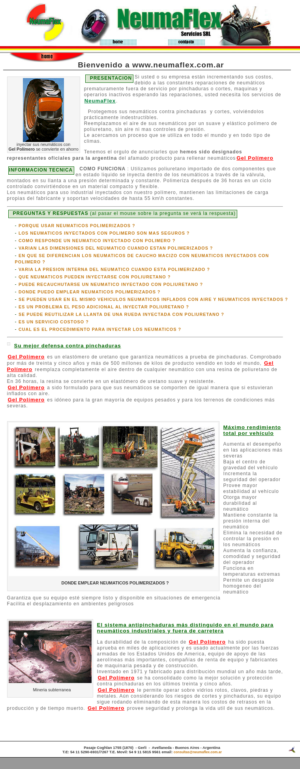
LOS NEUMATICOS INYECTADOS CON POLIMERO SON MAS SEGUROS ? (104, 233)
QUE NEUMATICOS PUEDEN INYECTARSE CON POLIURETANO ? (95, 276)
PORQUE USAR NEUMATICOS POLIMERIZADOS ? (77, 225)
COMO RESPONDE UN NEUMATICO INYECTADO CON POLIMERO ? (97, 240)
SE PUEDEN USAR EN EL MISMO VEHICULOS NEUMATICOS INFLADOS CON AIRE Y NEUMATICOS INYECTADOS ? (153, 299)
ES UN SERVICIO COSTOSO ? (54, 321)
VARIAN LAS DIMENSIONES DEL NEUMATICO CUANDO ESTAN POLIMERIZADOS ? (116, 248)
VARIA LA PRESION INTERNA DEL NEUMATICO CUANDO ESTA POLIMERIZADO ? (114, 269)
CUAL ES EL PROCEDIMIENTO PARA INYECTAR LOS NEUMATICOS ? (100, 329)
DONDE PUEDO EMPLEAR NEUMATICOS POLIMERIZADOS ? (90, 291)
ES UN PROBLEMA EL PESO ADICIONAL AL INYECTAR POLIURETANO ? (104, 306)
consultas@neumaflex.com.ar (198, 752)
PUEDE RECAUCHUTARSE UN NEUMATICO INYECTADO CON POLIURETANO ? (111, 284)
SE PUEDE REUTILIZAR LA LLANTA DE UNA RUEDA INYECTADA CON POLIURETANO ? (121, 314)
